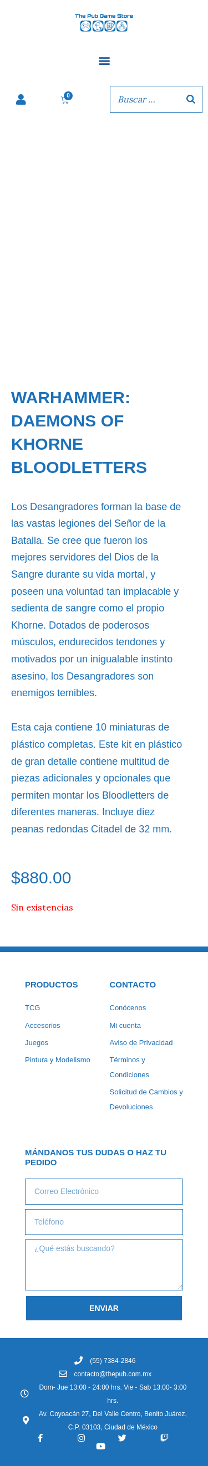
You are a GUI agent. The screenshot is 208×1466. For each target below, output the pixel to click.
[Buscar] (191, 99)
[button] (104, 60)
